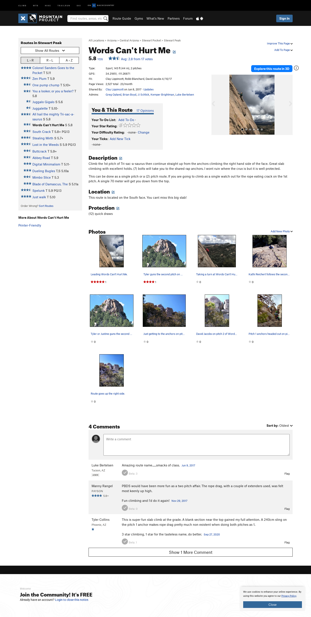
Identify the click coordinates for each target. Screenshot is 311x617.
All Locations (96, 40)
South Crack (41, 132)
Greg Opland (113, 94)
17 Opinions (145, 110)
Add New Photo (282, 231)
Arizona (112, 40)
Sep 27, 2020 (212, 534)
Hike (48, 5)
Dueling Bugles (43, 171)
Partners (174, 18)
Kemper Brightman (162, 94)
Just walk (39, 197)
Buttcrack (39, 151)
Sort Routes (46, 206)
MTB (35, 5)
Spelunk (38, 190)
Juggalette (40, 108)
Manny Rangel (102, 486)
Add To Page (283, 50)
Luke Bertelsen (184, 94)
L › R (30, 60)
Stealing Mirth (42, 138)
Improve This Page (280, 43)
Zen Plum (39, 78)
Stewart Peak (172, 40)
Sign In (284, 18)
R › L (49, 60)
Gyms (139, 18)
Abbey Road (41, 158)
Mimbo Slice (41, 177)
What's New (155, 18)
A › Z (69, 60)
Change (143, 132)
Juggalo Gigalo (43, 102)
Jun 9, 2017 (188, 465)
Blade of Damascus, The (50, 184)
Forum (188, 18)
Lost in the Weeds (45, 144)
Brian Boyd (129, 94)
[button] (215, 105)
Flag (287, 473)
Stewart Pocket (151, 40)
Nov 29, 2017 (179, 500)
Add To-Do (126, 120)
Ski (79, 5)
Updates (148, 89)
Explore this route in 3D (271, 69)
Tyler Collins (100, 519)
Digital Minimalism (46, 164)
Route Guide (122, 18)
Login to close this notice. (72, 599)
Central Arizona (129, 40)
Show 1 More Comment (191, 552)
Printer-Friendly (29, 225)
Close (272, 604)
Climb (22, 5)
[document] (272, 599)
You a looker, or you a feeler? (52, 91)
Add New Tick (120, 139)
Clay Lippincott (115, 89)
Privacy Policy (288, 596)
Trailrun (63, 5)
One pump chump (45, 85)
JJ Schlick (143, 94)
